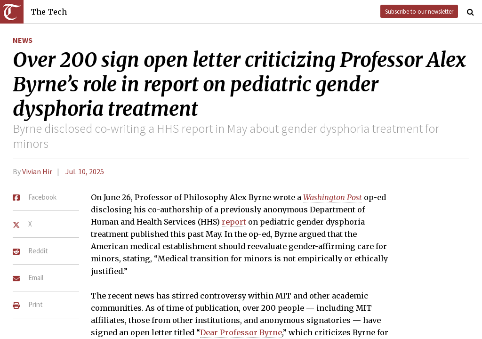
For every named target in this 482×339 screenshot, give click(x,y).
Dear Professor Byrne (241, 332)
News (22, 40)
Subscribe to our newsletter (419, 11)
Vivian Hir (37, 171)
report (234, 221)
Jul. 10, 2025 (84, 171)
